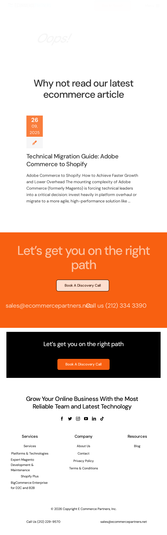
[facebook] (62, 419)
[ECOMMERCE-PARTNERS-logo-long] (29, 6)
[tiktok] (102, 419)
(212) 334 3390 (124, 305)
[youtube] (86, 419)
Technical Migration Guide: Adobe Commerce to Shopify (72, 160)
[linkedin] (94, 419)
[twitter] (70, 419)
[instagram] (78, 419)
